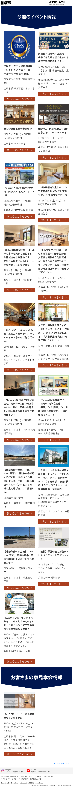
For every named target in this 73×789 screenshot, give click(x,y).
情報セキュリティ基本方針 (44, 776)
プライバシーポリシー (10, 779)
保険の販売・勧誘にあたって (31, 779)
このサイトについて (25, 776)
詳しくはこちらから (18, 99)
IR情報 (13, 776)
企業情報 (5, 776)
